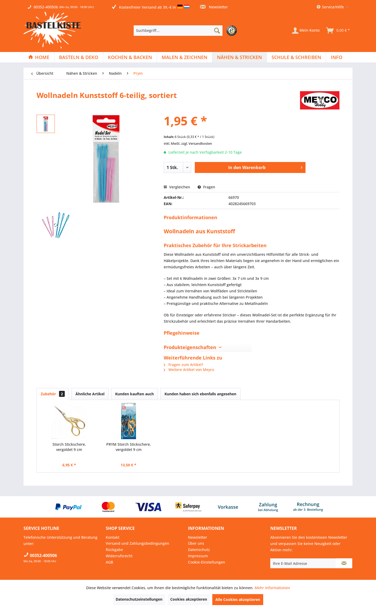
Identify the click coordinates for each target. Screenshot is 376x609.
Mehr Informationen (272, 587)
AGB (109, 562)
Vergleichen (177, 186)
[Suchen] (217, 30)
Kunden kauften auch (134, 393)
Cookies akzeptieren (188, 599)
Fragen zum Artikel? (183, 364)
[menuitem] (186, 30)
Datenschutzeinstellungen (139, 599)
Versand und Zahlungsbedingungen (137, 543)
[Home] (39, 57)
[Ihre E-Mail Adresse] (303, 563)
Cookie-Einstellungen (206, 562)
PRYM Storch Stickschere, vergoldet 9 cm (128, 447)
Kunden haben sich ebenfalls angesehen (200, 393)
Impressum (198, 555)
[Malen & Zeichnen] (184, 57)
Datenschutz (199, 549)
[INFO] (336, 57)
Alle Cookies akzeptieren (237, 599)
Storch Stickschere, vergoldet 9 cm (69, 447)
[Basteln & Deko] (78, 57)
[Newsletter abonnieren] (344, 563)
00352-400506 (46, 6)
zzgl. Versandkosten (196, 143)
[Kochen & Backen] (130, 57)
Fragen (206, 186)
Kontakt (112, 537)
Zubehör (53, 393)
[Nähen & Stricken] (239, 57)
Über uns (196, 543)
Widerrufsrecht (119, 555)
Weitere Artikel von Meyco (189, 369)
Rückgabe (114, 549)
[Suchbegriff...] (178, 30)
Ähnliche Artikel (89, 393)
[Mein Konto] (306, 30)
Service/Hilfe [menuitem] (331, 6)
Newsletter (214, 6)
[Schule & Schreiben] (296, 57)
